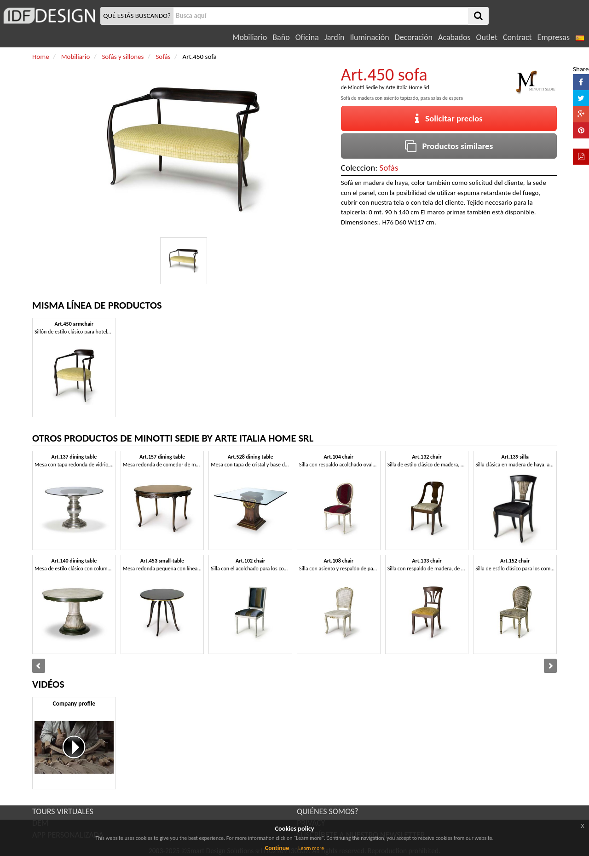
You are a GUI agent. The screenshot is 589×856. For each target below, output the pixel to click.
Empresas (553, 37)
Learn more (311, 848)
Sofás (389, 167)
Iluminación (369, 37)
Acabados (454, 37)
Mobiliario (249, 37)
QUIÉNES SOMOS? (327, 811)
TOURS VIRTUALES (62, 811)
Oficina (307, 37)
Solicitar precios (449, 118)
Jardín (334, 37)
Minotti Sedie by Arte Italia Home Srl (388, 87)
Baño (280, 37)
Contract (517, 37)
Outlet (486, 37)
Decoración (414, 37)
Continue (277, 848)
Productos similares (449, 146)
